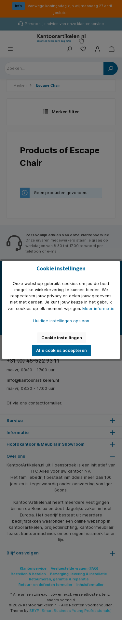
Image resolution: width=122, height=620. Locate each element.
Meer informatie (98, 308)
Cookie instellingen (61, 337)
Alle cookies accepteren (61, 350)
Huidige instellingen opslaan (61, 320)
